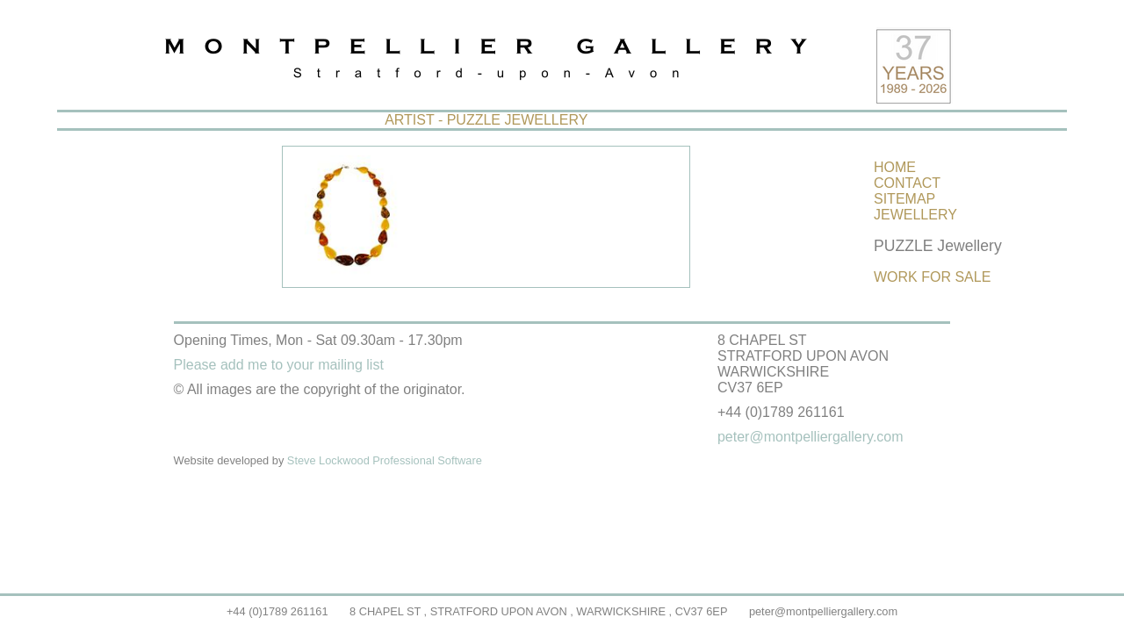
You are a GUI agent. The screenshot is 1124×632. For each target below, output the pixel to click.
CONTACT (907, 183)
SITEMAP (904, 198)
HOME (895, 167)
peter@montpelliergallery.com (823, 611)
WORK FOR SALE (932, 276)
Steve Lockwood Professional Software (384, 460)
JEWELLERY (915, 214)
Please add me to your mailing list (279, 364)
